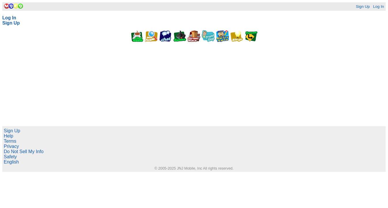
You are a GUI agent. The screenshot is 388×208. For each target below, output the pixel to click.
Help (8, 135)
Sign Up (363, 6)
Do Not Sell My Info (24, 151)
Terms (10, 141)
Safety (10, 156)
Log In (378, 6)
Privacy (11, 146)
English (11, 161)
